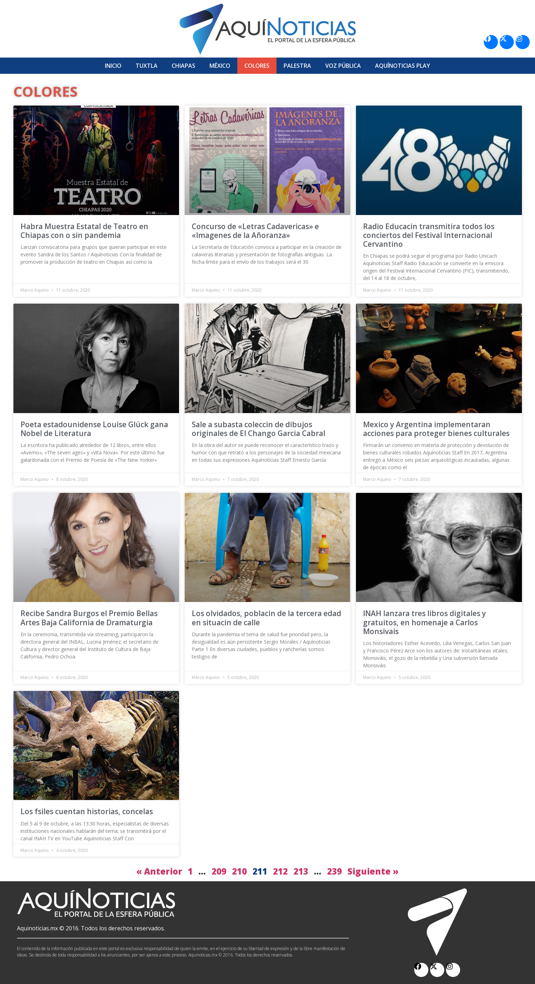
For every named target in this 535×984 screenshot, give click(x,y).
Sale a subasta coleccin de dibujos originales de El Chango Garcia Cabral (258, 428)
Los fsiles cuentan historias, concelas (86, 811)
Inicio (113, 66)
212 (280, 871)
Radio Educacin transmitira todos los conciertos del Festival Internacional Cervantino (428, 235)
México (219, 66)
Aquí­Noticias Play (402, 66)
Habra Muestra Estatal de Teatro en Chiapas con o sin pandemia (84, 230)
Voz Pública (343, 66)
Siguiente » (373, 871)
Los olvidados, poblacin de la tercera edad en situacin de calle (266, 617)
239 (334, 871)
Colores (256, 66)
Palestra (297, 66)
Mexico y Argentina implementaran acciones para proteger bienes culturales (436, 428)
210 (239, 871)
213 (300, 871)
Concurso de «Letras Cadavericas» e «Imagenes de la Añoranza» (255, 230)
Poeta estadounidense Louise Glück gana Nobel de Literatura (94, 428)
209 (219, 871)
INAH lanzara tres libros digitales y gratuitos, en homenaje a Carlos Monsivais (424, 622)
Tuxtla (146, 66)
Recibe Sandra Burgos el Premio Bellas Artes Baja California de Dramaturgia (88, 617)
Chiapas (183, 66)
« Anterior (159, 871)
